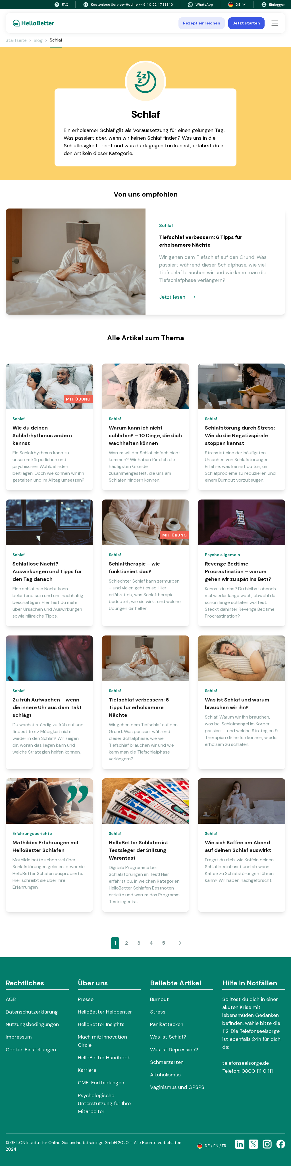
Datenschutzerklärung (32, 1011)
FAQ (61, 4)
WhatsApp (200, 4)
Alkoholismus (165, 1074)
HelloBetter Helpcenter (105, 1011)
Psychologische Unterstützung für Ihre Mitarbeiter (104, 1103)
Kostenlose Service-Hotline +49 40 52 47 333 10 (128, 4)
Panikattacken (166, 1024)
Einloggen (273, 4)
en (215, 1145)
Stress (157, 1011)
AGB (11, 999)
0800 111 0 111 (257, 1071)
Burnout (159, 999)
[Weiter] (179, 943)
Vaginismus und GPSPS (177, 1087)
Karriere (87, 1070)
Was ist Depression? (174, 1049)
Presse (85, 999)
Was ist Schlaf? (168, 1036)
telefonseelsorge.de (245, 1063)
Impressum (19, 1036)
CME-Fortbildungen (101, 1082)
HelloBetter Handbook (104, 1057)
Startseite (16, 40)
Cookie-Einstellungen (31, 1049)
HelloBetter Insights (101, 1024)
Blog (38, 40)
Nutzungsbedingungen (32, 1024)
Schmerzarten (167, 1062)
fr (224, 1145)
